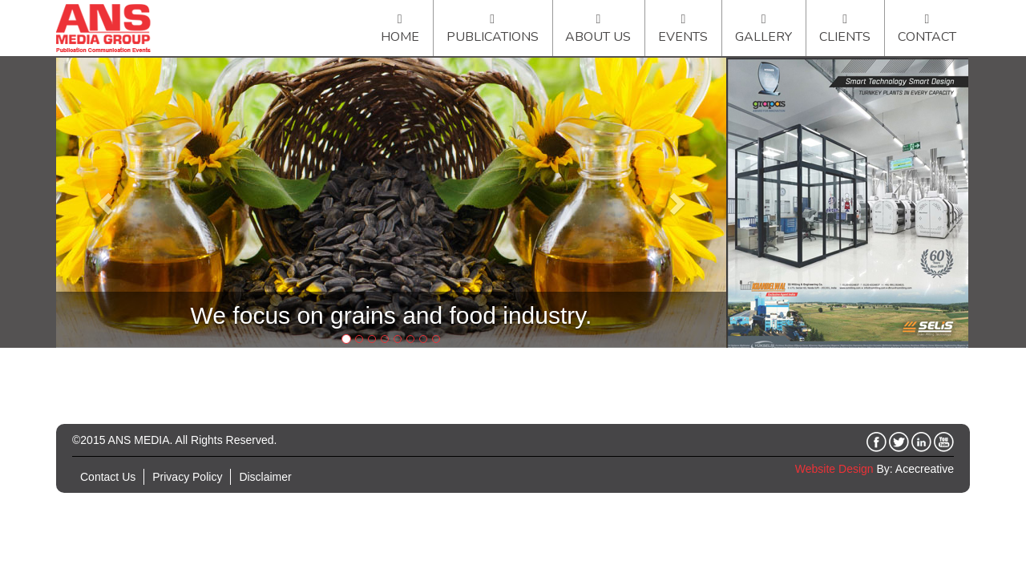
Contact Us (107, 476)
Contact (927, 37)
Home (400, 37)
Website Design (834, 468)
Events (683, 37)
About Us (598, 37)
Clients (844, 37)
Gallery (763, 37)
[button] (106, 203)
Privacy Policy (187, 476)
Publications (492, 37)
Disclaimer (265, 476)
